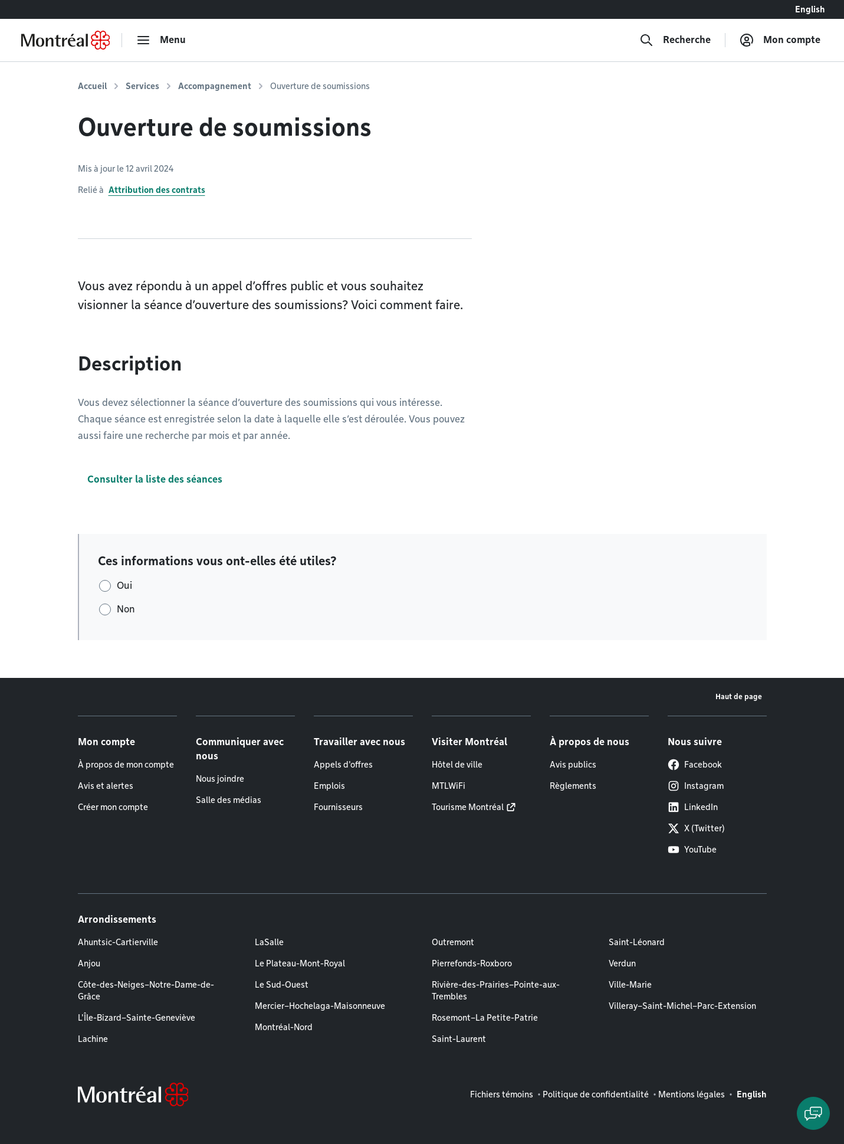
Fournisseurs (338, 807)
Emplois (329, 786)
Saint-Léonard (637, 942)
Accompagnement (214, 86)
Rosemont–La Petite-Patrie (485, 1017)
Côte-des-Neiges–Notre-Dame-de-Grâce (146, 990)
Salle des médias (228, 800)
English (810, 9)
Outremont (453, 942)
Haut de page (738, 696)
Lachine (93, 1039)
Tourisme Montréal (468, 807)
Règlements (573, 786)
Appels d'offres (343, 764)
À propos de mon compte (126, 764)
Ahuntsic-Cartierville (118, 942)
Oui (124, 585)
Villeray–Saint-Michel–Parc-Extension (682, 1006)
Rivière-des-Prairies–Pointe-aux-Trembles (496, 990)
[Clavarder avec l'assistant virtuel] (813, 1113)
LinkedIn (693, 807)
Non (126, 609)
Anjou (89, 963)
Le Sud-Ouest (281, 984)
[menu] (161, 40)
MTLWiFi (448, 786)
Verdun (622, 963)
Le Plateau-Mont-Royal (300, 963)
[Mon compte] (780, 40)
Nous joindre (220, 779)
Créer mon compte (113, 807)
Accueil (92, 86)
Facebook (695, 765)
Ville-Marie (630, 984)
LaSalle (269, 942)
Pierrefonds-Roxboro (472, 963)
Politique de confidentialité (596, 1094)
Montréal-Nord (284, 1027)
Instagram (696, 786)
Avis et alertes (105, 786)
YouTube (692, 849)
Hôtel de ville (457, 764)
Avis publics (573, 764)
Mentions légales (691, 1094)
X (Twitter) (696, 828)
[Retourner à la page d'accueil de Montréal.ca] (65, 40)
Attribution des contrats (157, 190)
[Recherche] (675, 40)
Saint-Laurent (459, 1039)
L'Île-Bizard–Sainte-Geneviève (136, 1017)
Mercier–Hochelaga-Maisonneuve (320, 1006)
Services (142, 86)
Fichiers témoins (501, 1094)
